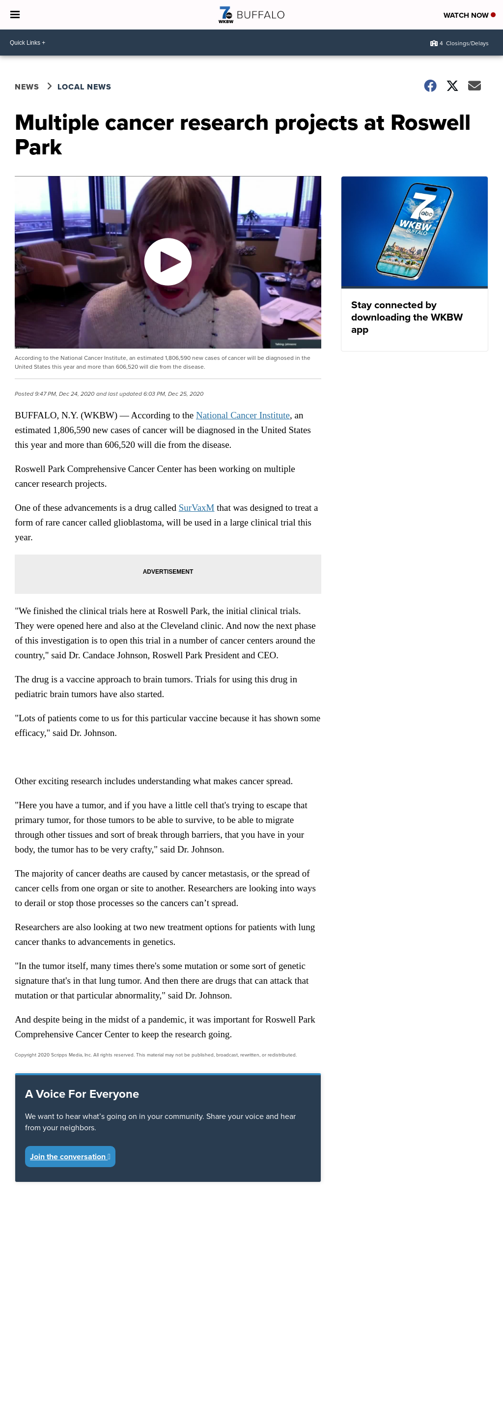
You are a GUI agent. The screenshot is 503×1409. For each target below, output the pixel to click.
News (27, 86)
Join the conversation (70, 1156)
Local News (84, 86)
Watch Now (470, 15)
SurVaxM (197, 507)
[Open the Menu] (15, 14)
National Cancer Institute (243, 415)
